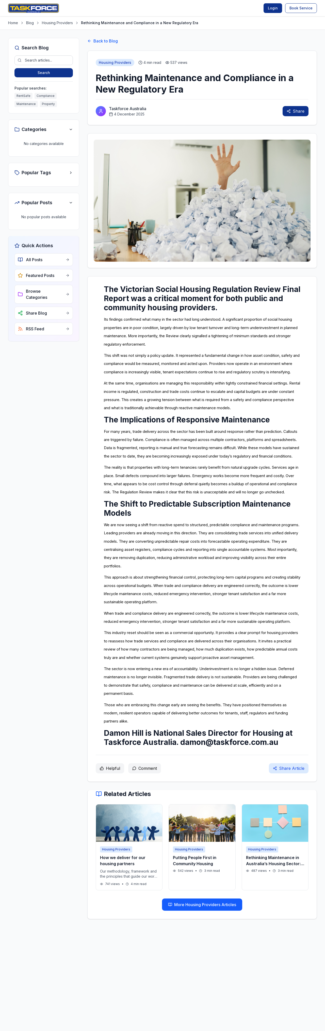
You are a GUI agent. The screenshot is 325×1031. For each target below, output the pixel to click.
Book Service (301, 8)
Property (48, 104)
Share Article (288, 768)
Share (295, 111)
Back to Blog (102, 40)
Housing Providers (57, 23)
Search (44, 72)
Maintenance (26, 104)
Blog (30, 23)
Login (273, 8)
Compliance (46, 96)
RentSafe (23, 96)
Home (13, 23)
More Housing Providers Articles (202, 904)
